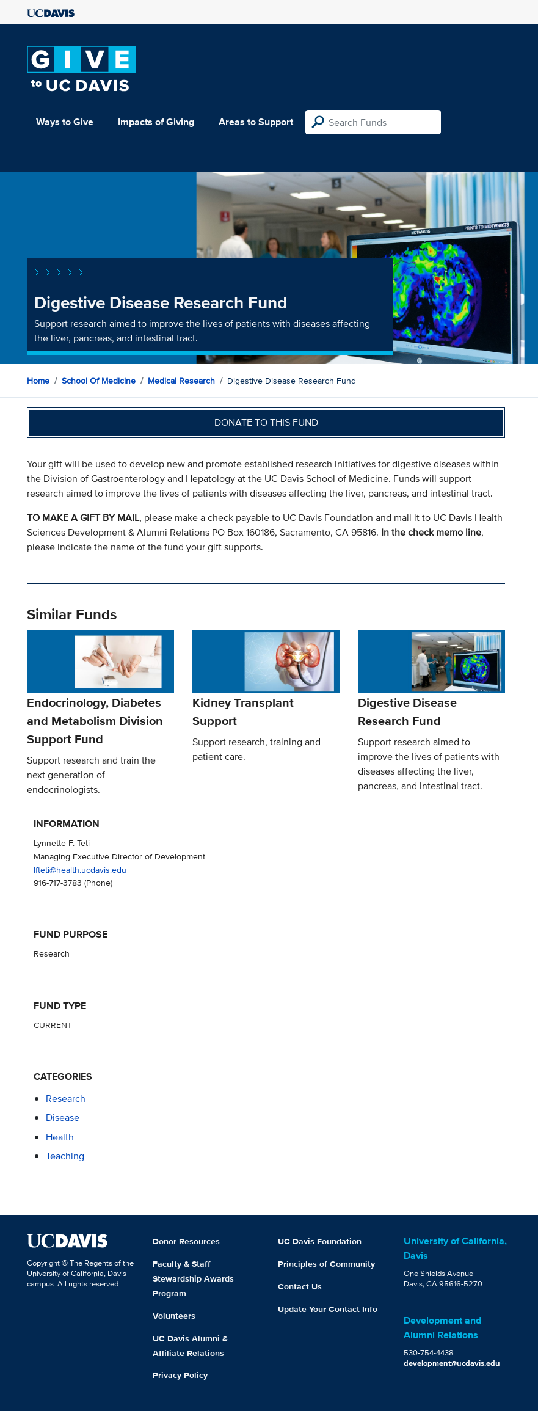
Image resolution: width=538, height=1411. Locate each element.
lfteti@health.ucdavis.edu (80, 869)
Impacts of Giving (156, 122)
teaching (65, 1156)
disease (62, 1117)
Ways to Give (64, 122)
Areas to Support (256, 122)
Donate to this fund (266, 422)
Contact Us (300, 1286)
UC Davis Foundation (320, 1241)
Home (38, 380)
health (60, 1137)
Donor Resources (186, 1241)
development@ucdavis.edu (452, 1363)
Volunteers (174, 1316)
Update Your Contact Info (327, 1309)
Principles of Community (326, 1264)
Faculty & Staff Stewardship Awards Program (193, 1278)
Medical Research (181, 380)
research (65, 1099)
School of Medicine (99, 380)
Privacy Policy (180, 1375)
